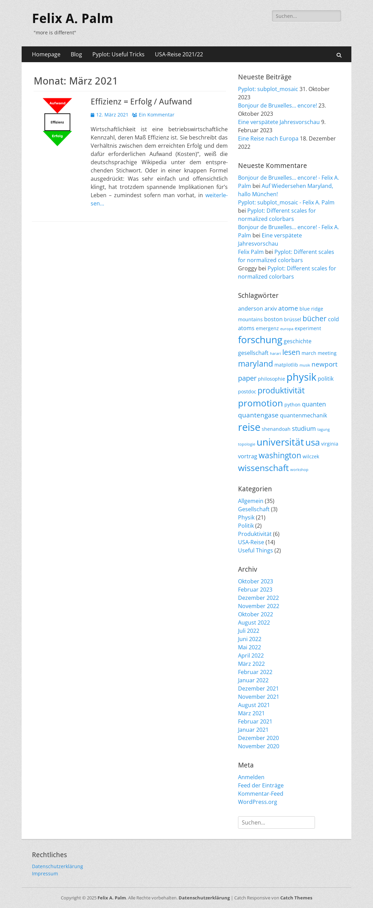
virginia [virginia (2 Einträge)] (329, 443)
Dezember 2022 (258, 598)
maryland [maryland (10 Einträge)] (255, 363)
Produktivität (255, 534)
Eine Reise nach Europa (268, 138)
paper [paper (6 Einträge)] (247, 378)
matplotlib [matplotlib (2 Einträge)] (286, 364)
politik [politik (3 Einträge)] (326, 378)
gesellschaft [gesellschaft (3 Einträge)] (253, 353)
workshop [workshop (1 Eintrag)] (299, 469)
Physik (246, 517)
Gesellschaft (254, 509)
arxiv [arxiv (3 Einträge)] (270, 308)
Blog (76, 54)
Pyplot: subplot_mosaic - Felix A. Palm (286, 202)
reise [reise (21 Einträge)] (249, 427)
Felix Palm (251, 252)
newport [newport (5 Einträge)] (325, 364)
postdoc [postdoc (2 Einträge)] (247, 391)
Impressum (45, 873)
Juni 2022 (249, 639)
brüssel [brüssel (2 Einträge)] (292, 319)
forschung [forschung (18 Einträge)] (260, 339)
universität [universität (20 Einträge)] (280, 441)
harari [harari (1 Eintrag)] (275, 353)
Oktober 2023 (255, 581)
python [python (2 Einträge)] (292, 404)
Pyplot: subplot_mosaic (268, 89)
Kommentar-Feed (260, 793)
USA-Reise (251, 542)
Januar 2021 (253, 729)
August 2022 (254, 622)
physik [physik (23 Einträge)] (301, 377)
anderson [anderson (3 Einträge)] (250, 308)
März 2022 (251, 664)
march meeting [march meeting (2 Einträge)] (319, 353)
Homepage (46, 54)
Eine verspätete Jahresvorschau (279, 122)
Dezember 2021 (258, 688)
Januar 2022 (253, 680)
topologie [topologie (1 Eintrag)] (246, 444)
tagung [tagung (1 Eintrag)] (323, 429)
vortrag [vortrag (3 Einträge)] (247, 456)
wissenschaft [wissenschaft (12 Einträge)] (263, 467)
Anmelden (251, 777)
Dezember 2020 (258, 738)
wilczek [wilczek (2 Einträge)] (311, 456)
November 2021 (258, 696)
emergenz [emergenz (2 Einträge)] (267, 328)
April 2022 (251, 655)
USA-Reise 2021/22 (179, 54)
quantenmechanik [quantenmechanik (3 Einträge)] (303, 415)
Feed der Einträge (261, 785)
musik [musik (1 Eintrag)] (304, 365)
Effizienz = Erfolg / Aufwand (141, 102)
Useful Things (255, 550)
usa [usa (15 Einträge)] (312, 442)
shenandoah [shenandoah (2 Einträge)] (276, 429)
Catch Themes (296, 898)
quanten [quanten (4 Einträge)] (314, 404)
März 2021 (251, 713)
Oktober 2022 (255, 614)
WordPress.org (257, 802)
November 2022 (258, 606)
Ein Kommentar (156, 114)
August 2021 (254, 705)
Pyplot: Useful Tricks (118, 54)
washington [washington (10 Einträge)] (280, 455)
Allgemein (250, 501)
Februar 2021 (255, 721)
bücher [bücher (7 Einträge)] (315, 318)
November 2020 (258, 746)
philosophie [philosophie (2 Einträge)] (271, 378)
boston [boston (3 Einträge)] (273, 319)
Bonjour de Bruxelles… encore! (277, 105)
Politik (246, 525)
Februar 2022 (255, 672)
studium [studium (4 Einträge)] (304, 428)
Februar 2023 (255, 589)
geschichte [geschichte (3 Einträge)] (298, 341)
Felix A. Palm (72, 18)
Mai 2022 (249, 647)
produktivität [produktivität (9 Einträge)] (281, 390)
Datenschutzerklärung (57, 866)
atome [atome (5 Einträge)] (288, 308)
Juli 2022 (248, 631)
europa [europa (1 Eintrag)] (286, 328)
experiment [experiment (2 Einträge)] (308, 328)
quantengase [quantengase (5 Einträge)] (258, 415)
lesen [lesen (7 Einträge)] (291, 352)
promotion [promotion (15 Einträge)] (260, 403)
